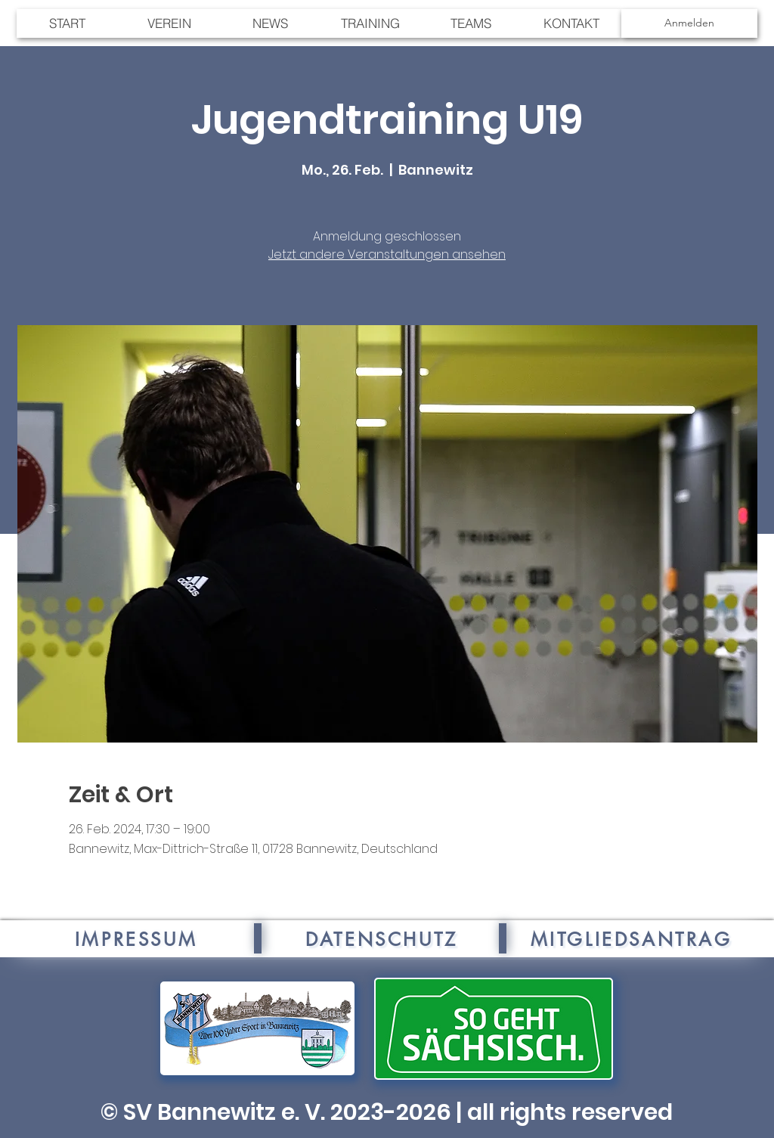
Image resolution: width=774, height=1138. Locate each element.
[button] (470, 23)
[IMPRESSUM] (136, 939)
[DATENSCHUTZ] (381, 939)
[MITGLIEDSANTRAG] (631, 939)
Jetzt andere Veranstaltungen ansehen (387, 254)
